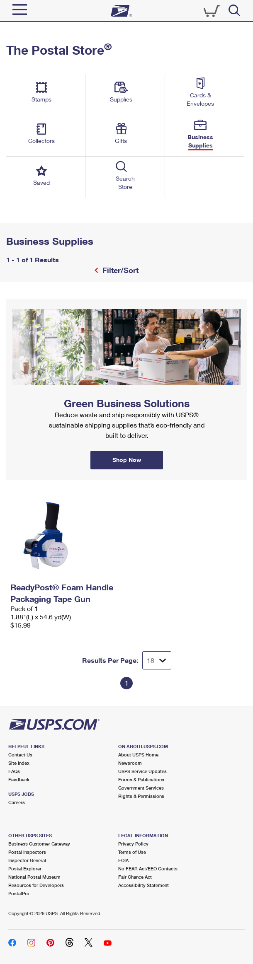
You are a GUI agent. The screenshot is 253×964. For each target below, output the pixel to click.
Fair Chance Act (135, 876)
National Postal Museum (34, 876)
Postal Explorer (24, 868)
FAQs (14, 771)
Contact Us (20, 754)
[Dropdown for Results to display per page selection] (156, 660)
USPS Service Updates (142, 771)
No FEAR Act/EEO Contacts (148, 868)
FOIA (123, 860)
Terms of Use (132, 852)
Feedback (18, 779)
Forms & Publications (141, 779)
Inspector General (27, 860)
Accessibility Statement (143, 885)
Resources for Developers (36, 885)
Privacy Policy (133, 843)
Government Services (141, 787)
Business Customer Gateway (39, 843)
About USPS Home (138, 754)
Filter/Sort (119, 270)
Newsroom (130, 763)
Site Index (18, 763)
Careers (16, 802)
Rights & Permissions (141, 796)
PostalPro (18, 893)
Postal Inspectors (27, 852)
